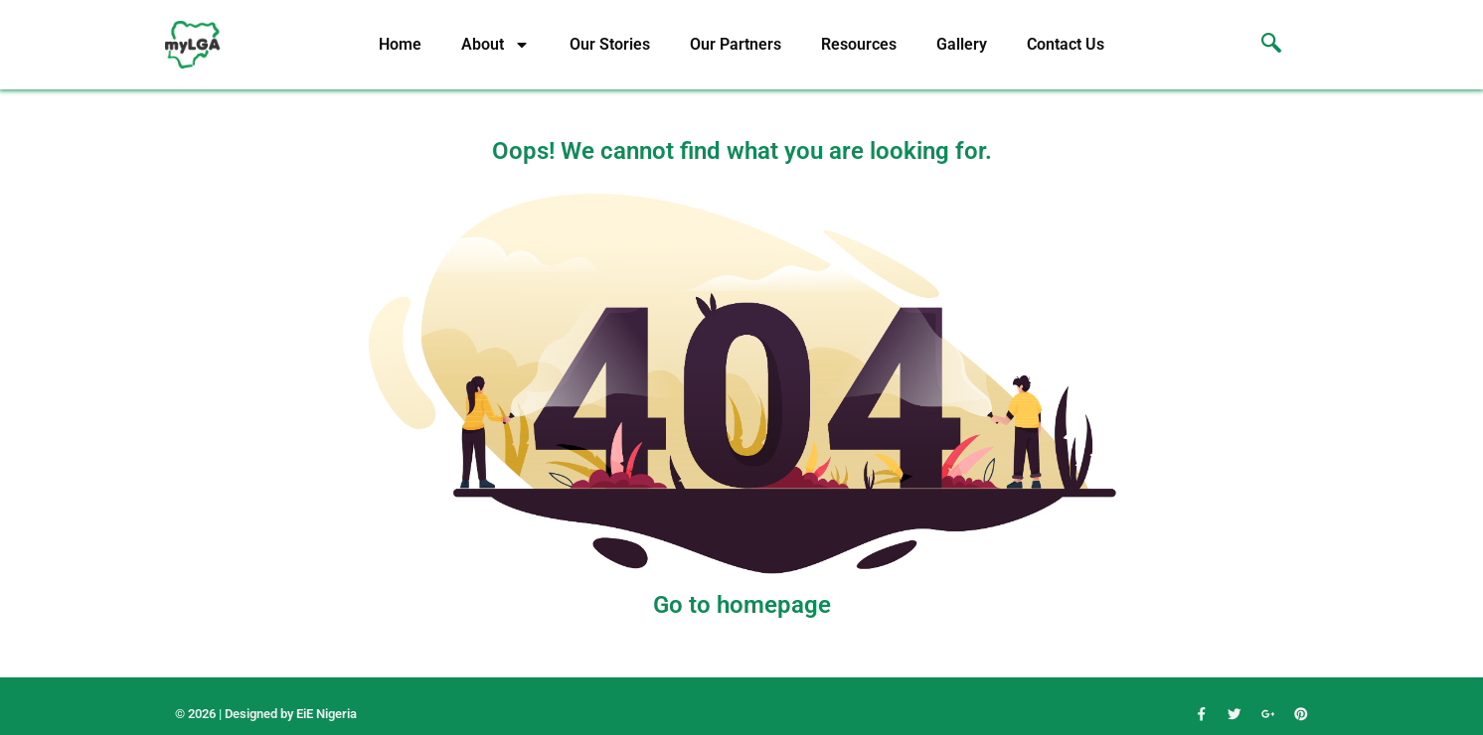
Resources (859, 44)
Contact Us (1065, 44)
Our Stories (610, 44)
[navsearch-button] (1261, 45)
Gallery (961, 44)
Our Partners (735, 44)
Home (400, 44)
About (495, 45)
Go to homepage (742, 605)
